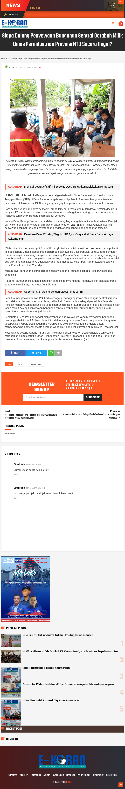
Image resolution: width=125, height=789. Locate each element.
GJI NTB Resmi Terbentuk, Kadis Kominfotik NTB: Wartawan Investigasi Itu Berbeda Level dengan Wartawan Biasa (70, 652)
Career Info (111, 775)
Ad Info (46, 775)
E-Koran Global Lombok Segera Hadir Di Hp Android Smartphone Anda (51, 701)
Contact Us (36, 775)
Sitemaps (12, 775)
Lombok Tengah (36, 364)
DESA (20, 364)
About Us (24, 775)
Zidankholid (19, 464)
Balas (16, 474)
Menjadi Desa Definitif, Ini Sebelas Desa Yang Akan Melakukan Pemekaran (69, 186)
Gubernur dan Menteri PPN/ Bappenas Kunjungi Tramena (46, 668)
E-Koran (69, 782)
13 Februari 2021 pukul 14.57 (35, 465)
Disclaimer (98, 775)
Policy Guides (83, 775)
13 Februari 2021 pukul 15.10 (35, 488)
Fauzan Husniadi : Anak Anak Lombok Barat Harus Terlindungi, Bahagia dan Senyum (57, 635)
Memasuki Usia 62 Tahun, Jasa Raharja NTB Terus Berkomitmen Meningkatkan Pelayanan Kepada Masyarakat (68, 684)
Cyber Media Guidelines (64, 775)
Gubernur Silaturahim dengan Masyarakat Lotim (53, 291)
